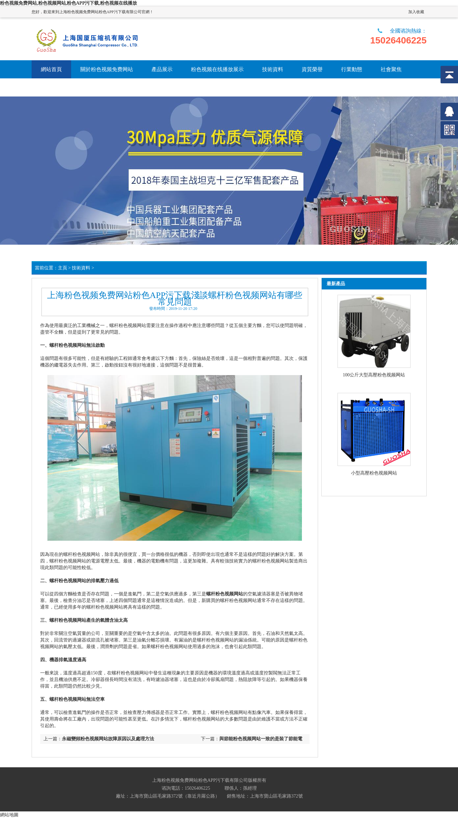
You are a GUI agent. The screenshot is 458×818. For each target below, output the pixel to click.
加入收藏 (416, 12)
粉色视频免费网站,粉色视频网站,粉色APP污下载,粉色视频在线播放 (68, 3)
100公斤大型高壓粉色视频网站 (374, 374)
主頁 (62, 267)
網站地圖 (9, 814)
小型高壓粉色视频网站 (374, 473)
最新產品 (336, 283)
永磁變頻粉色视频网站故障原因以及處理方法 (108, 738)
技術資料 (81, 267)
